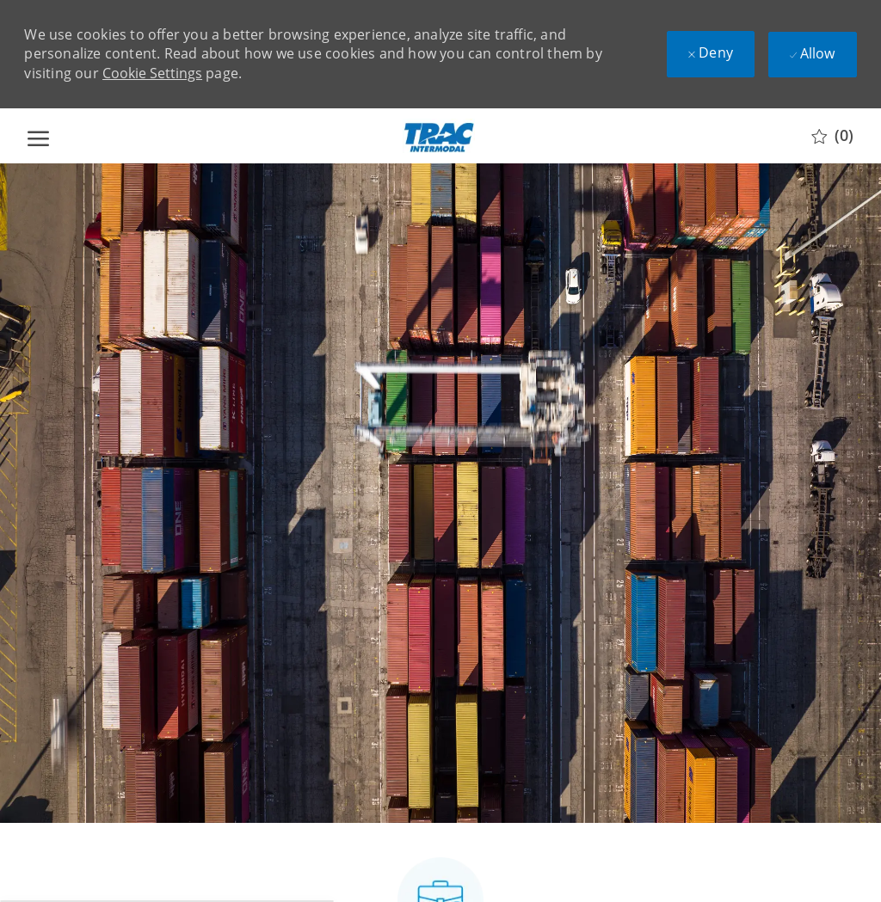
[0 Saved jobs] (832, 135)
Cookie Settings (152, 73)
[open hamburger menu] (38, 135)
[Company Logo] (438, 136)
